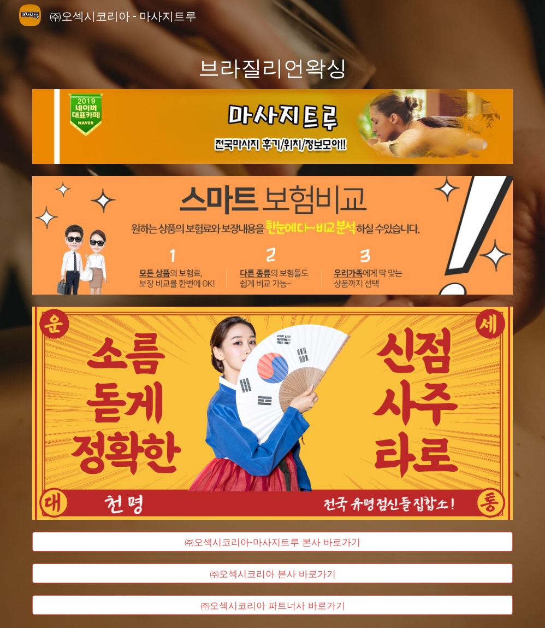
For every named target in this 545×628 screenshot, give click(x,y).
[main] (272, 66)
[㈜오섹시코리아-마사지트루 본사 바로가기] (272, 541)
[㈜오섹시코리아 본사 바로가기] (272, 573)
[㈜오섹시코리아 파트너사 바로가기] (272, 604)
